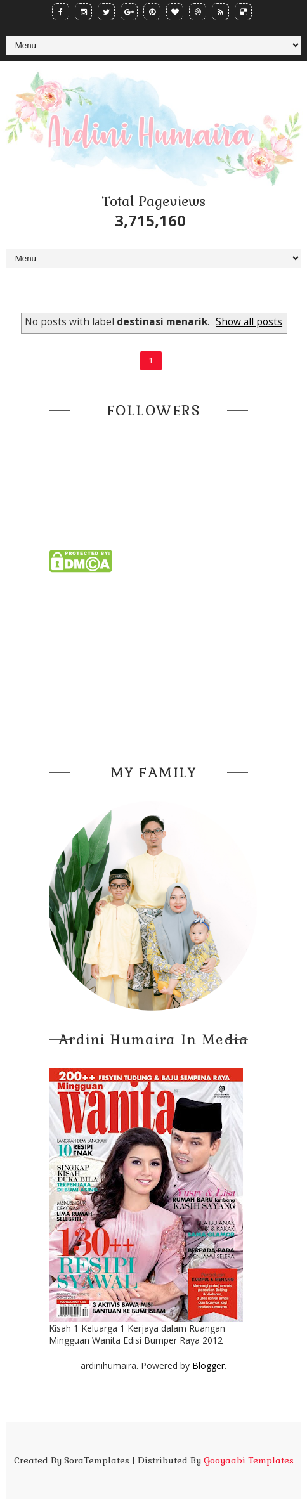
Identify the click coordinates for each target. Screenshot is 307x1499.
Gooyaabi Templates (249, 1460)
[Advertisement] (153, 664)
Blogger (208, 1365)
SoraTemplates (96, 1460)
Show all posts (249, 321)
